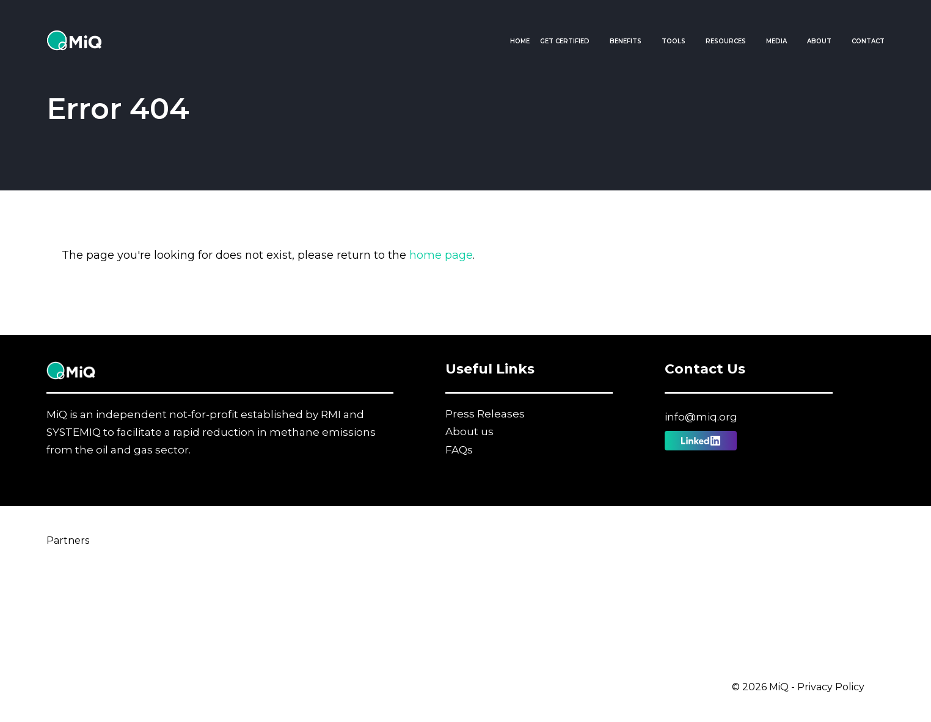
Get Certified (565, 41)
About (819, 41)
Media (776, 41)
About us (469, 431)
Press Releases (485, 414)
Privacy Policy (830, 687)
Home (520, 41)
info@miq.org (701, 417)
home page (441, 255)
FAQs (459, 450)
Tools (673, 41)
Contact (868, 41)
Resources (726, 41)
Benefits (625, 41)
